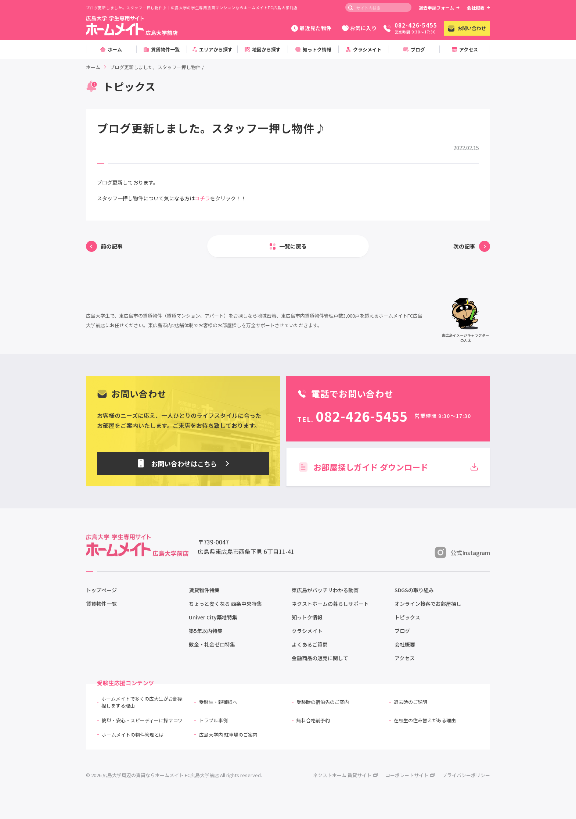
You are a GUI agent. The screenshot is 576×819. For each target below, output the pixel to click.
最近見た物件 (311, 28)
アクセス (405, 658)
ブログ (402, 630)
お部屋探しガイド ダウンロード (388, 467)
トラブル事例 (213, 720)
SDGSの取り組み (414, 590)
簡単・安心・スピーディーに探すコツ (142, 720)
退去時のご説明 (410, 701)
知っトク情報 (307, 617)
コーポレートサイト (410, 775)
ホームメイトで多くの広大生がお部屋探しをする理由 (142, 702)
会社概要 (478, 7)
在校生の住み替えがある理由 (425, 720)
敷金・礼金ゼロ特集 (212, 644)
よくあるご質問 (310, 644)
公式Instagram (462, 552)
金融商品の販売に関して (320, 658)
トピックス (407, 617)
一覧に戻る (293, 246)
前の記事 (112, 246)
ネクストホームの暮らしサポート (330, 603)
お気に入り (359, 28)
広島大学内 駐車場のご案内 (228, 734)
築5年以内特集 (206, 630)
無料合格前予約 (313, 720)
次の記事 (464, 246)
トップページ (101, 590)
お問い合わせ (467, 28)
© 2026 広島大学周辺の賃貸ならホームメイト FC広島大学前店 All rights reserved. (174, 775)
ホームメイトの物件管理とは (133, 734)
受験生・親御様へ (218, 701)
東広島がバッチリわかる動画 (325, 590)
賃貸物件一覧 (101, 603)
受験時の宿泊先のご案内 (322, 701)
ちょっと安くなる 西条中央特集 (225, 603)
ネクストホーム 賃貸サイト (345, 775)
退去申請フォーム (439, 7)
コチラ (202, 198)
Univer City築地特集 (213, 617)
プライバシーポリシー (466, 775)
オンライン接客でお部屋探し (428, 603)
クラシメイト (307, 630)
